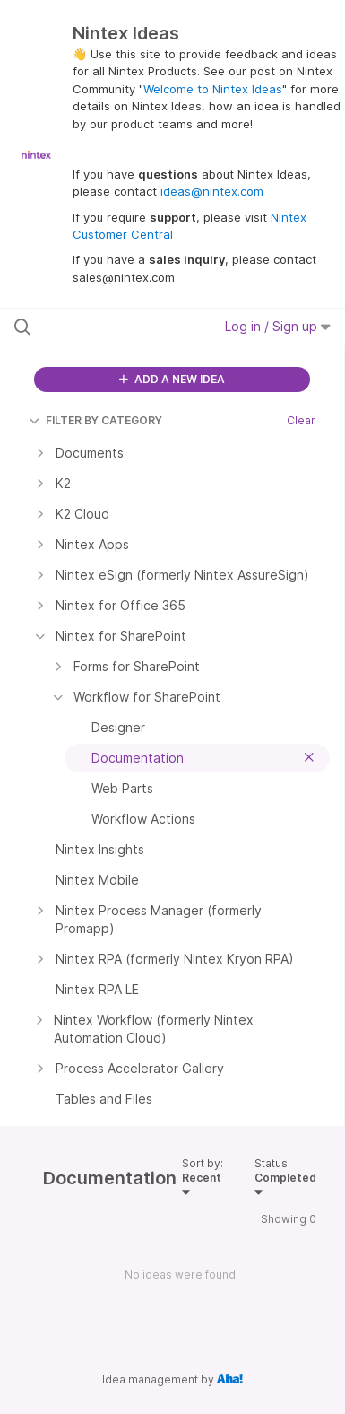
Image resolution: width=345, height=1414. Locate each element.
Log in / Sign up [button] (278, 326)
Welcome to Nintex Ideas (212, 89)
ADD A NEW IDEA (172, 379)
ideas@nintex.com (211, 191)
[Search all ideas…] (108, 326)
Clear (301, 420)
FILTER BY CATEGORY (95, 420)
